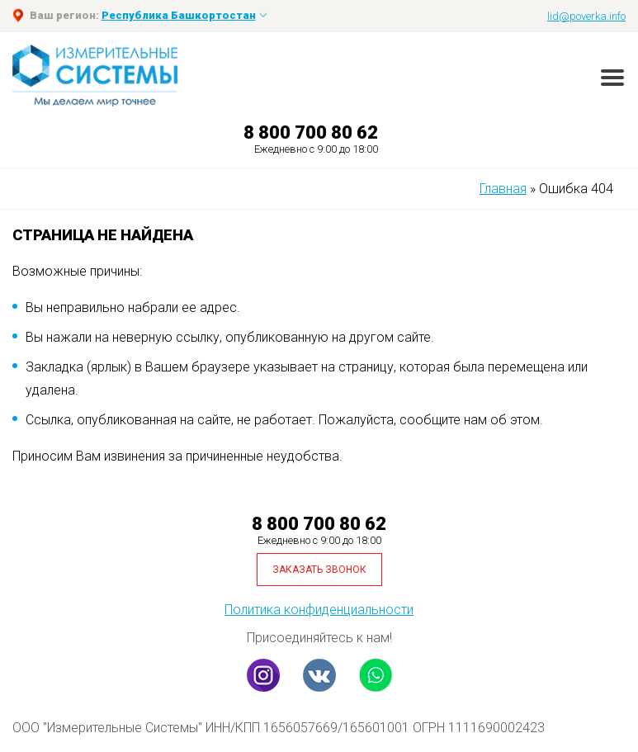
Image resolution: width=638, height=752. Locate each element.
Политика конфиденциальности (319, 609)
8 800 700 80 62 (310, 132)
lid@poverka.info (586, 16)
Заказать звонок (319, 569)
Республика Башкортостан (179, 15)
